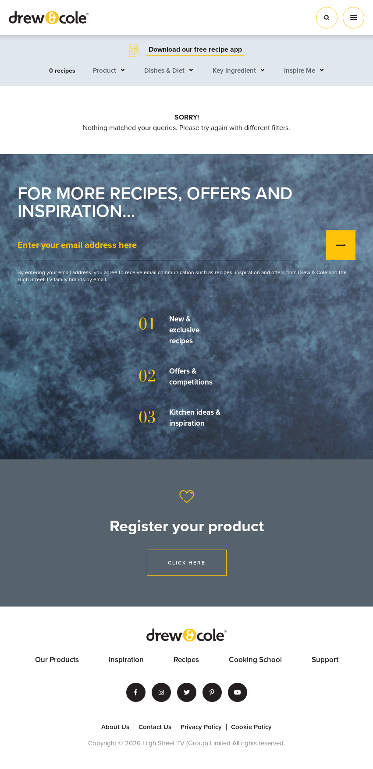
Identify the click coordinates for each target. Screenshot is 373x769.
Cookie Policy (251, 727)
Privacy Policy (201, 727)
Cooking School (255, 659)
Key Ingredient (234, 70)
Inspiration (126, 659)
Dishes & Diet (164, 70)
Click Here (187, 563)
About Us (115, 727)
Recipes (186, 659)
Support (325, 659)
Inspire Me (299, 70)
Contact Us (155, 727)
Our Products (57, 659)
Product (104, 70)
